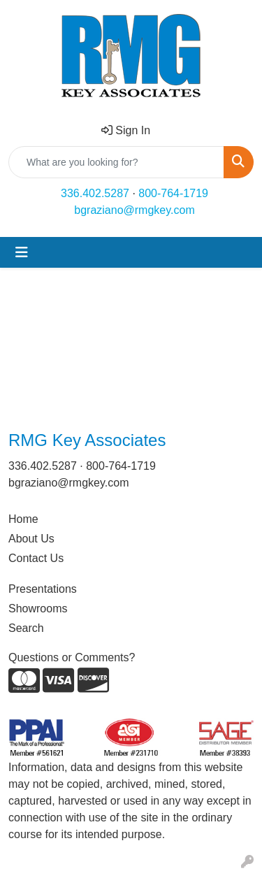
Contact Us (36, 558)
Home (23, 519)
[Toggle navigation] (21, 252)
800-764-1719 (173, 193)
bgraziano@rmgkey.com (134, 210)
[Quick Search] (116, 162)
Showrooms (37, 608)
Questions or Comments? (71, 657)
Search (26, 628)
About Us (31, 539)
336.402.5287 (95, 193)
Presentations (42, 589)
